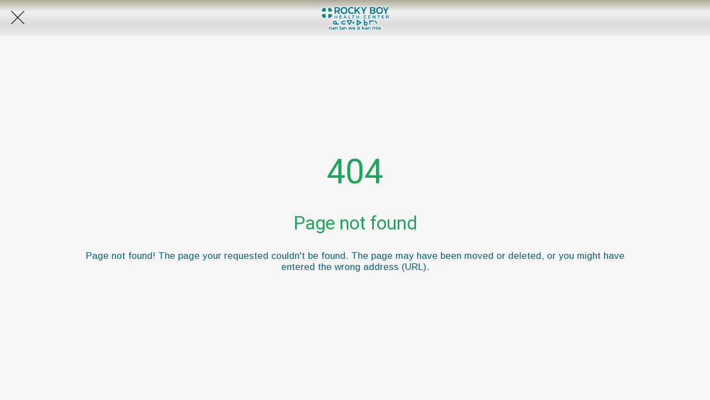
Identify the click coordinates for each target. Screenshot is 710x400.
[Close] (17, 17)
